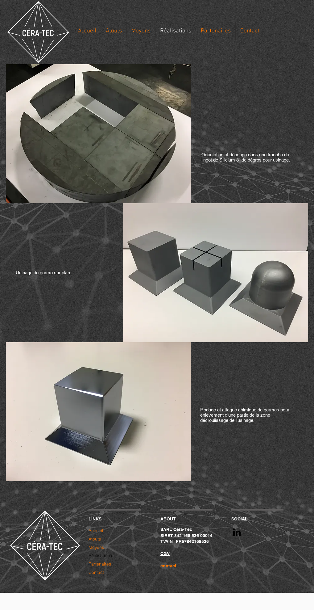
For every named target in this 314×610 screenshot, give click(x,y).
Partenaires (100, 564)
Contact (96, 572)
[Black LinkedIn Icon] (236, 532)
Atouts (95, 539)
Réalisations (100, 555)
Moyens (96, 547)
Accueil (96, 530)
